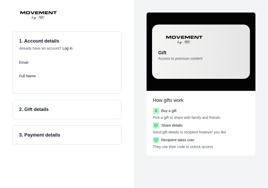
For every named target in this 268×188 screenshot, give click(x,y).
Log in (67, 48)
